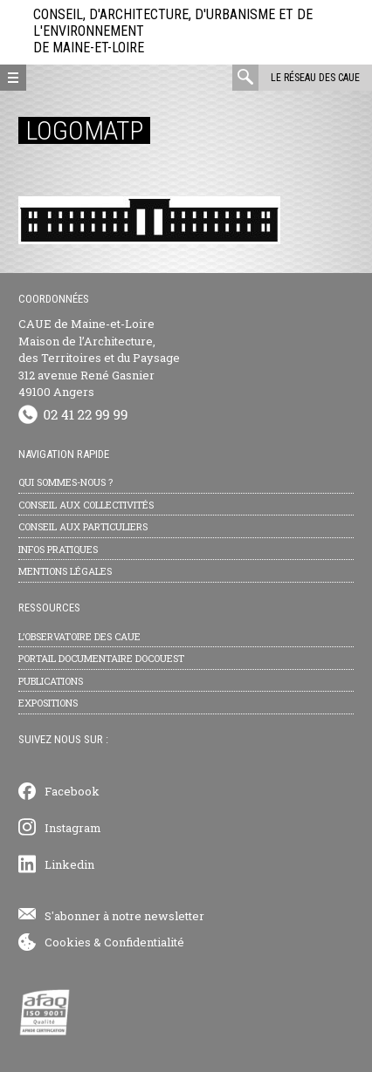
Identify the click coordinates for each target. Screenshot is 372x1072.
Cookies (68, 942)
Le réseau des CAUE (315, 78)
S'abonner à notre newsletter (124, 916)
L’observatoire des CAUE (79, 636)
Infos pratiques (58, 549)
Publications (50, 680)
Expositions (48, 702)
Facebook (72, 791)
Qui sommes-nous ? (65, 481)
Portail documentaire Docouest (101, 658)
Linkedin (69, 864)
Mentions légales (65, 570)
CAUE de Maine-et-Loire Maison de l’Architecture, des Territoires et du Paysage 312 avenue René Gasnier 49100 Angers (99, 357)
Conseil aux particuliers (83, 526)
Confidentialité (144, 942)
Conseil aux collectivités (86, 504)
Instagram (73, 828)
